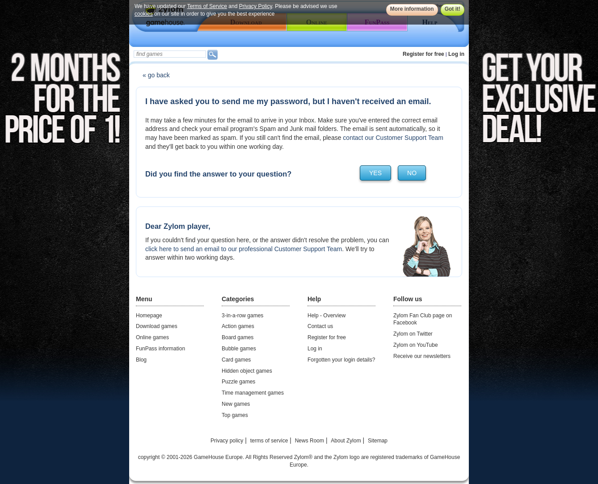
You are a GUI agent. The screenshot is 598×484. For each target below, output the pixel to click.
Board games (237, 337)
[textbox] (170, 54)
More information (412, 9)
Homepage (149, 315)
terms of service (269, 441)
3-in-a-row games (242, 315)
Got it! (452, 9)
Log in (456, 54)
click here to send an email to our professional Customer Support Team (243, 249)
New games (236, 404)
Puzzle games (238, 382)
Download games (156, 326)
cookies (144, 14)
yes (375, 173)
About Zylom (346, 441)
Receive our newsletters (422, 356)
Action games (238, 326)
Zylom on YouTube (415, 345)
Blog (141, 360)
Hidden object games (247, 371)
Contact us (320, 326)
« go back (156, 75)
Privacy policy (227, 441)
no (412, 173)
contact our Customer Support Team (393, 137)
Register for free (423, 54)
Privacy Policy (255, 6)
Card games (236, 360)
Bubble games (239, 348)
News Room (309, 441)
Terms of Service (207, 6)
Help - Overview (326, 315)
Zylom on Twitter (413, 334)
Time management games (253, 393)
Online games (152, 337)
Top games (235, 415)
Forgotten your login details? (341, 360)
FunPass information (160, 348)
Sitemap (377, 441)
